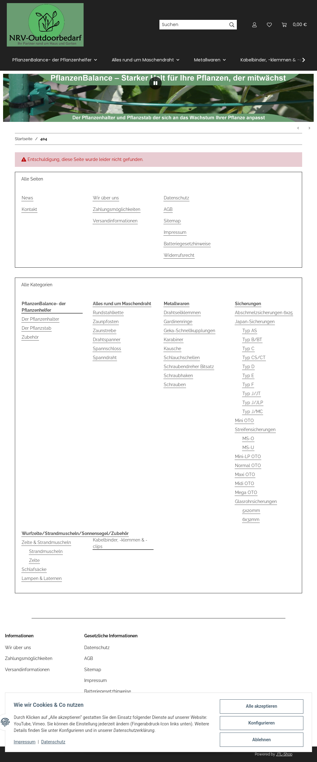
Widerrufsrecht (179, 255)
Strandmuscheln (46, 551)
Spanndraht (105, 357)
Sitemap (172, 220)
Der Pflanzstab (36, 328)
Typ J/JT (251, 393)
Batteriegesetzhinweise (187, 243)
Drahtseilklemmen (182, 312)
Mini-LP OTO (248, 456)
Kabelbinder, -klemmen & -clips (120, 543)
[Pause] (155, 83)
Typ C (248, 348)
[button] (254, 24)
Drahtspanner (106, 339)
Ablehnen (260, 739)
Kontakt (29, 209)
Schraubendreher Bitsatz (189, 366)
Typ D (248, 366)
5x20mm (251, 510)
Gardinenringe (178, 321)
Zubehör (30, 337)
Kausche (172, 348)
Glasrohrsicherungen (256, 501)
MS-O (248, 438)
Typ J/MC (252, 411)
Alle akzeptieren (260, 707)
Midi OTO (244, 483)
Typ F (248, 384)
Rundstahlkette (108, 312)
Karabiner (173, 339)
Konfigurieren (260, 723)
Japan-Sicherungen (255, 321)
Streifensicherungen (255, 429)
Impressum (26, 742)
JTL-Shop (284, 754)
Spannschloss (107, 348)
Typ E (248, 375)
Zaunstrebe (104, 330)
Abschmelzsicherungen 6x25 (264, 312)
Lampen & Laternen (42, 578)
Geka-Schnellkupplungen (189, 330)
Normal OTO (248, 465)
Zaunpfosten (106, 321)
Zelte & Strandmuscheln (46, 542)
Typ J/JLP (252, 402)
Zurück (298, 128)
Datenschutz (55, 742)
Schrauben (175, 384)
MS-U (248, 447)
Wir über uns (106, 197)
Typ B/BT (252, 339)
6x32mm (250, 519)
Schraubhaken (178, 375)
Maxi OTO (245, 474)
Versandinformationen (115, 220)
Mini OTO (244, 420)
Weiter (309, 128)
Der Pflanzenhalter (40, 319)
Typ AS (249, 330)
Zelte (34, 560)
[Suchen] (193, 25)
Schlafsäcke (34, 569)
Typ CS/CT (254, 357)
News (27, 197)
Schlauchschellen (182, 357)
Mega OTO (246, 492)
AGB (168, 209)
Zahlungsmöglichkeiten (116, 209)
